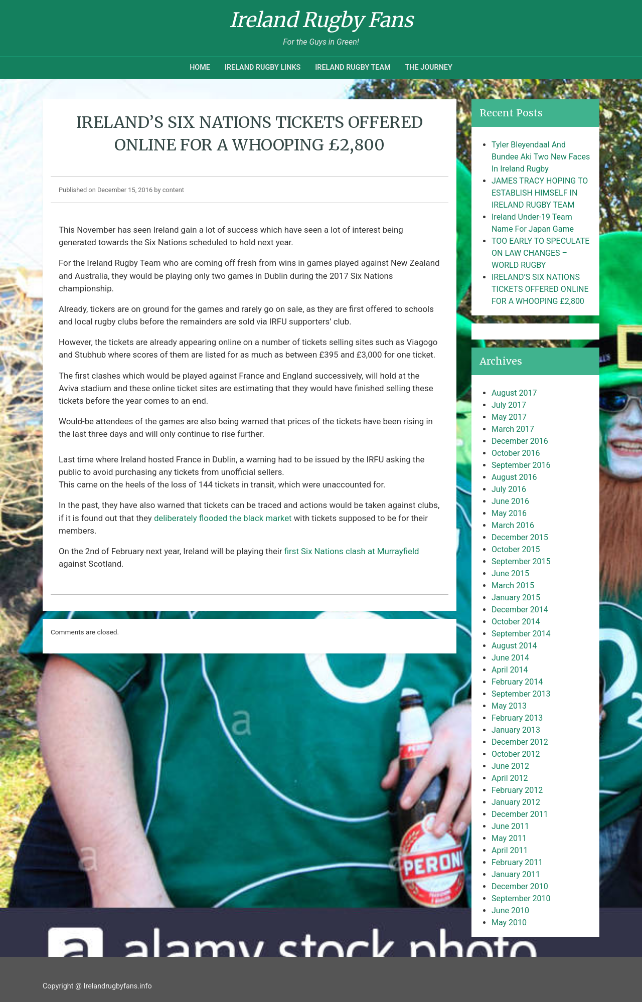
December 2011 (520, 814)
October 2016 (516, 453)
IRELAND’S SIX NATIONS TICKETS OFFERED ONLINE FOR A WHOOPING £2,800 (540, 289)
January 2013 (516, 730)
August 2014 (514, 645)
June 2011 (510, 826)
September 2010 (521, 898)
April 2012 (510, 778)
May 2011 (509, 838)
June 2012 (510, 766)
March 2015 (513, 585)
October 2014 (516, 621)
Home (200, 67)
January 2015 (516, 597)
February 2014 (517, 682)
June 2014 (510, 657)
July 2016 (509, 489)
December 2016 (520, 441)
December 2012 (520, 742)
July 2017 (509, 405)
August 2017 (514, 393)
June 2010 (510, 910)
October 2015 (516, 549)
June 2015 (510, 573)
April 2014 (510, 670)
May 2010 (509, 922)
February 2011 (517, 862)
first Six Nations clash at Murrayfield (351, 551)
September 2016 (521, 465)
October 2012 (516, 754)
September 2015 (521, 561)
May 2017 (509, 417)
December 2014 (520, 609)
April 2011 (510, 850)
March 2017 (513, 429)
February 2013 (517, 718)
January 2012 (516, 802)
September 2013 (521, 694)
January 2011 (516, 874)
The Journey (428, 67)
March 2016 (513, 525)
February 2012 (517, 790)
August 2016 (514, 477)
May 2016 (509, 513)
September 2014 (521, 633)
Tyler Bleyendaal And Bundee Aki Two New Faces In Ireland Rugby (541, 157)
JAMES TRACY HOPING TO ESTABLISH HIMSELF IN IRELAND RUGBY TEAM (540, 193)
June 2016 (510, 501)
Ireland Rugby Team (352, 67)
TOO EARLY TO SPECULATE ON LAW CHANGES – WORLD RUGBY (540, 253)
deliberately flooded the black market (223, 518)
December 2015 (520, 537)
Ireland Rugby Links (263, 67)
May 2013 (509, 706)
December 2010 (520, 886)
